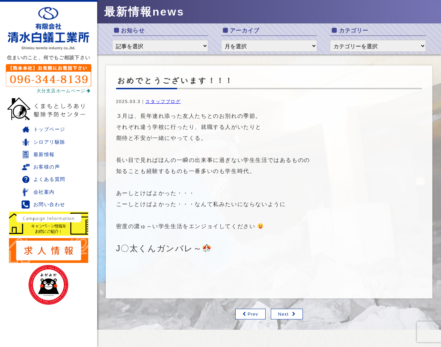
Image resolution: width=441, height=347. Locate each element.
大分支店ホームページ (64, 90)
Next (283, 314)
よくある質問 (43, 179)
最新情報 (38, 154)
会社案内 (38, 192)
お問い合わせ (43, 204)
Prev (253, 314)
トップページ (43, 129)
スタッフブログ (163, 101)
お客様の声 (40, 167)
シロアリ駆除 (43, 142)
